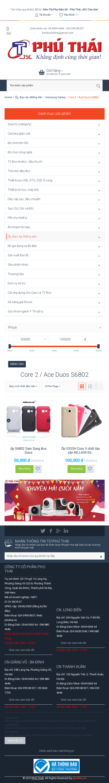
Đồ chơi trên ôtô (18, 143)
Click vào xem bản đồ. (22, 650)
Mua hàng (24, 468)
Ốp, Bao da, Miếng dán (28, 97)
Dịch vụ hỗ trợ (16, 283)
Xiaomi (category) (19, 124)
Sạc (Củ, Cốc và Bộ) (21, 208)
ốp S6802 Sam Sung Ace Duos (28, 451)
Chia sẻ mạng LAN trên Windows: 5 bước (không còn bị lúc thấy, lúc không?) (50, 720)
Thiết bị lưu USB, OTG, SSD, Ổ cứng (30, 180)
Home (8, 97)
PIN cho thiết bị (17, 217)
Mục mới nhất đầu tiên (23, 386)
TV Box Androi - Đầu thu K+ (25, 161)
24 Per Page (52, 386)
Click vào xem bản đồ (73, 642)
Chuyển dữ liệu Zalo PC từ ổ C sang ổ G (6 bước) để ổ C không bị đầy (45, 728)
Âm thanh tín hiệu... (20, 227)
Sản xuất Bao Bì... (19, 255)
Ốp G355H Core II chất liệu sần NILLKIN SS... (80, 451)
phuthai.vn (79, 778)
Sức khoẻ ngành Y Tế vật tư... (26, 311)
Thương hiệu (16, 274)
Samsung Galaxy (55, 97)
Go (101, 556)
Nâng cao (17, 363)
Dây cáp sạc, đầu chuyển (24, 199)
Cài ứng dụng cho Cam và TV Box (29, 292)
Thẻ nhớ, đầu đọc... (20, 171)
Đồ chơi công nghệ (20, 152)
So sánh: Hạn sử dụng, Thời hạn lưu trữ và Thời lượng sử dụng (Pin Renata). (49, 735)
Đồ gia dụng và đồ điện (22, 246)
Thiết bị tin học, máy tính (23, 189)
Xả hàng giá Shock (20, 302)
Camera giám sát (19, 133)
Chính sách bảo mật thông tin (56, 750)
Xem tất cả (15, 740)
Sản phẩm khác (18, 264)
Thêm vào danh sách (38, 468)
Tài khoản (45, 14)
